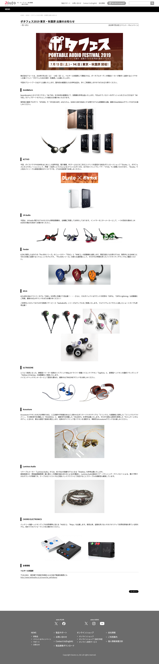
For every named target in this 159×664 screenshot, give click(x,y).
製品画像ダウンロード (65, 646)
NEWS (7, 9)
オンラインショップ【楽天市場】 (91, 639)
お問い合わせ (76, 3)
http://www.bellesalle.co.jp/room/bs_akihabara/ (38, 577)
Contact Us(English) (90, 3)
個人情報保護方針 (115, 641)
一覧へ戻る (24, 25)
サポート (36, 642)
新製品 (35, 636)
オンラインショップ (86, 636)
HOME (22, 15)
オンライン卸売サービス (88, 642)
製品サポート (65, 3)
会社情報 (102, 3)
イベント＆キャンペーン (42, 639)
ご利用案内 (112, 637)
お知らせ (36, 644)
